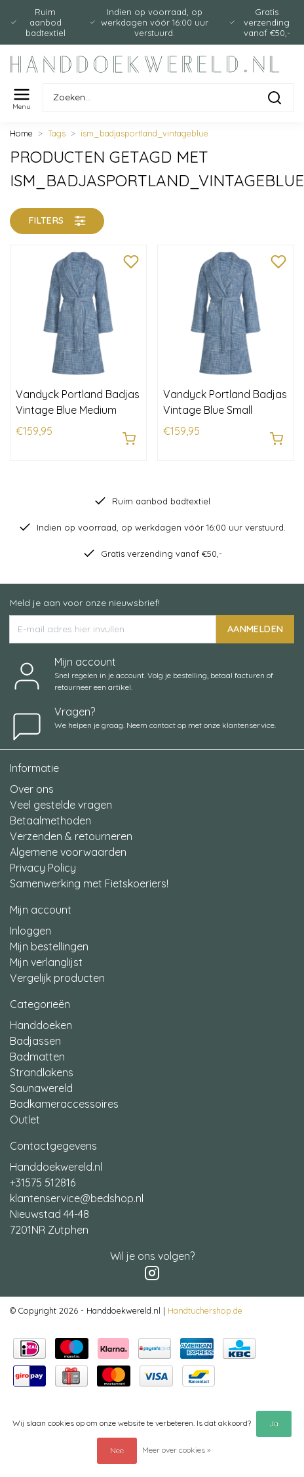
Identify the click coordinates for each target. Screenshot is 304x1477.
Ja (273, 1423)
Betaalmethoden (50, 820)
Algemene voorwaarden (68, 852)
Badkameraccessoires (64, 1103)
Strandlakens (41, 1072)
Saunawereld (41, 1088)
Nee (117, 1450)
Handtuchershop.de (205, 1310)
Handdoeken (41, 1025)
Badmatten (37, 1056)
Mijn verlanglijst (46, 962)
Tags (57, 133)
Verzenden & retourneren (71, 836)
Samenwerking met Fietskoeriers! (89, 883)
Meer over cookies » (176, 1450)
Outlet (25, 1119)
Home (21, 133)
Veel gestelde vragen (61, 804)
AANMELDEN (255, 628)
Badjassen (35, 1040)
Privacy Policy (43, 867)
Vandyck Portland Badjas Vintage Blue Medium (78, 402)
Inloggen (30, 930)
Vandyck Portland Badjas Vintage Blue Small (225, 402)
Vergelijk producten (57, 977)
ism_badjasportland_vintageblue (144, 133)
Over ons (32, 789)
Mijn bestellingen (49, 946)
